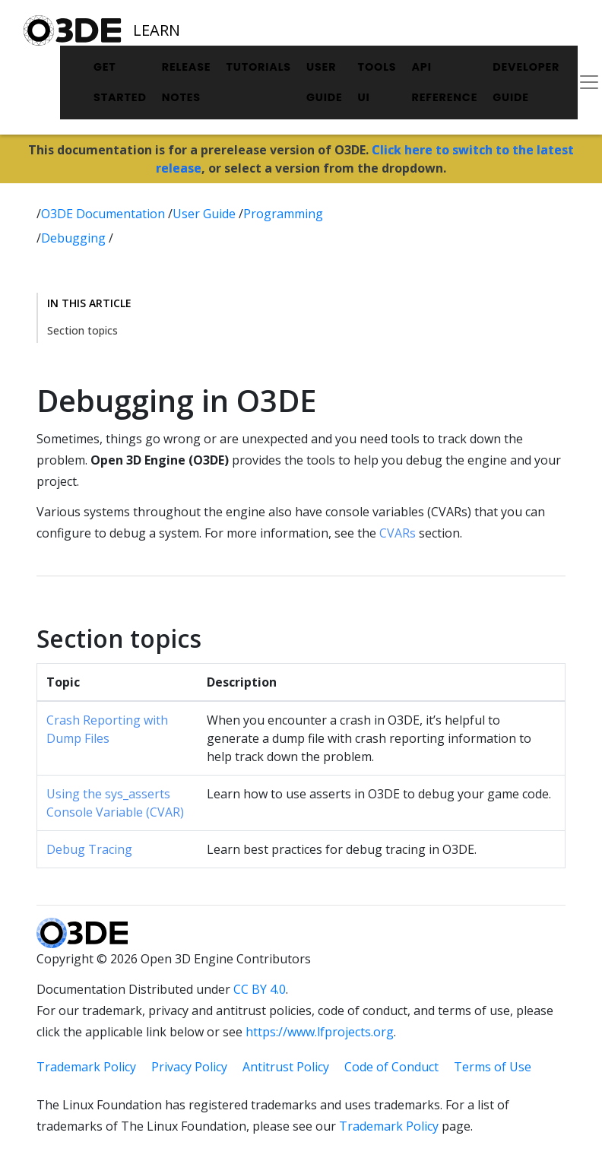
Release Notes (186, 82)
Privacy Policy (189, 1066)
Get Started (120, 82)
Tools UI (377, 82)
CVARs (397, 533)
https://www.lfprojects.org (320, 1031)
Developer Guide (526, 82)
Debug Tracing (89, 849)
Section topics (82, 330)
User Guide (324, 82)
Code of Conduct (391, 1066)
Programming (283, 213)
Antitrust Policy (285, 1066)
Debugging (75, 238)
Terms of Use (492, 1066)
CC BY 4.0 (259, 989)
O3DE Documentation (104, 213)
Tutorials (258, 67)
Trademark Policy (86, 1066)
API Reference (444, 82)
